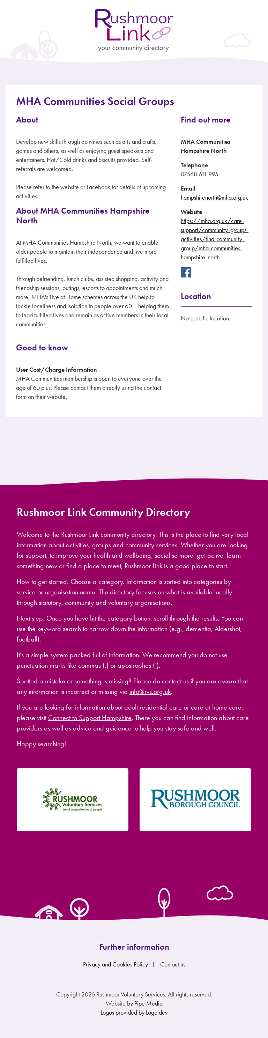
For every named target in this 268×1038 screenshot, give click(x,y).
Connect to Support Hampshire (90, 717)
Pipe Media (148, 1003)
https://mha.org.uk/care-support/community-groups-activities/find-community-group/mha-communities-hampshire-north (214, 239)
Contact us (172, 964)
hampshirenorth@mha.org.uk (214, 197)
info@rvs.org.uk (150, 691)
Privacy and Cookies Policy (115, 964)
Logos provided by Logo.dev (134, 1012)
